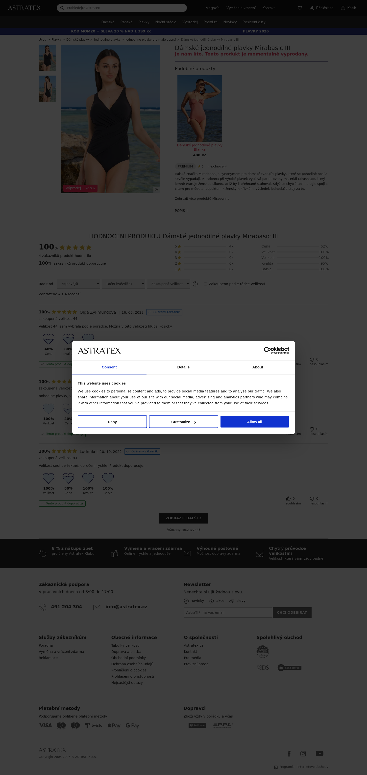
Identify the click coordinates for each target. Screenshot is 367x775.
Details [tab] (183, 367)
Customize (183, 422)
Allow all (254, 422)
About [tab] (257, 367)
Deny (112, 422)
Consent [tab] (109, 367)
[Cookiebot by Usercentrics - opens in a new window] (267, 350)
